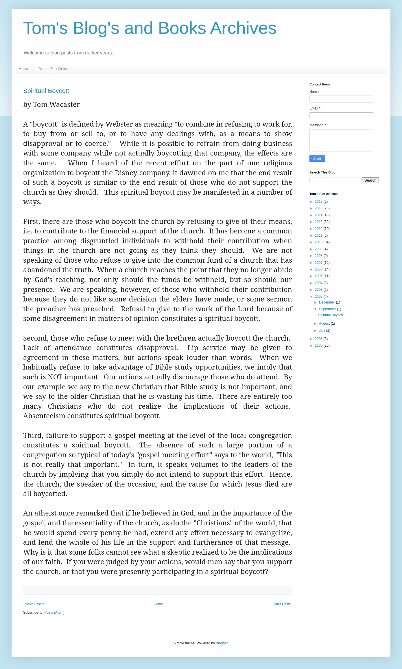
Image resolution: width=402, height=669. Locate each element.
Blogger (222, 643)
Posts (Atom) (54, 612)
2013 (319, 222)
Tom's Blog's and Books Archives (150, 28)
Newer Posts (34, 604)
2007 (319, 263)
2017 (319, 202)
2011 (319, 235)
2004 (319, 283)
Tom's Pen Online (53, 68)
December (327, 302)
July (322, 330)
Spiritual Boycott (46, 90)
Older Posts (281, 604)
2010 (319, 242)
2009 (319, 249)
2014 (319, 215)
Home (24, 68)
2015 (319, 208)
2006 (319, 269)
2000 (319, 345)
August (325, 323)
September (328, 309)
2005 (319, 276)
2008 (319, 256)
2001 (319, 339)
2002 (319, 297)
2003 (319, 290)
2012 (319, 229)
